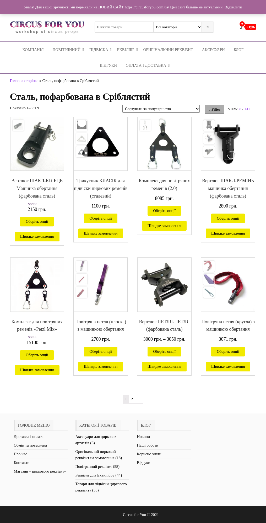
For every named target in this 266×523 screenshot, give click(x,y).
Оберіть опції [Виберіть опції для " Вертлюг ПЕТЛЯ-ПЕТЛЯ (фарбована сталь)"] (164, 351)
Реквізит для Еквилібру (95, 475)
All (247, 109)
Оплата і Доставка (146, 65)
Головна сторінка (24, 81)
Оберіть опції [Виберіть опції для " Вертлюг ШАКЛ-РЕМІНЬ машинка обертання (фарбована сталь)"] (228, 218)
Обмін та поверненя (30, 445)
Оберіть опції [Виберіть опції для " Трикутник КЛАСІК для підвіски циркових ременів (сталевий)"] (100, 218)
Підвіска (98, 50)
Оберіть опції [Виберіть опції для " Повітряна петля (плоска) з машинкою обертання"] (100, 351)
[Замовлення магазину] (161, 109)
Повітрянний (67, 50)
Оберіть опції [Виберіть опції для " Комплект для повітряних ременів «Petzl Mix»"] (37, 355)
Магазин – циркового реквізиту (40, 471)
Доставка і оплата (29, 436)
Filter (214, 109)
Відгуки (108, 65)
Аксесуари (213, 50)
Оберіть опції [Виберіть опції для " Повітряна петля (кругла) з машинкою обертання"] (228, 351)
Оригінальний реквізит (168, 50)
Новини (143, 436)
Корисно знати (149, 454)
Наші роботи (147, 445)
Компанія (33, 50)
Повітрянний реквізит (93, 466)
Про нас (20, 454)
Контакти (22, 462)
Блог (239, 50)
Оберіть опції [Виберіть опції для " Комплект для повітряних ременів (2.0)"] (164, 211)
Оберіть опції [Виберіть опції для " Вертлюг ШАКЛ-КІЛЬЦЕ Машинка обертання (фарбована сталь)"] (37, 221)
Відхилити (233, 7)
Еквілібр (125, 50)
